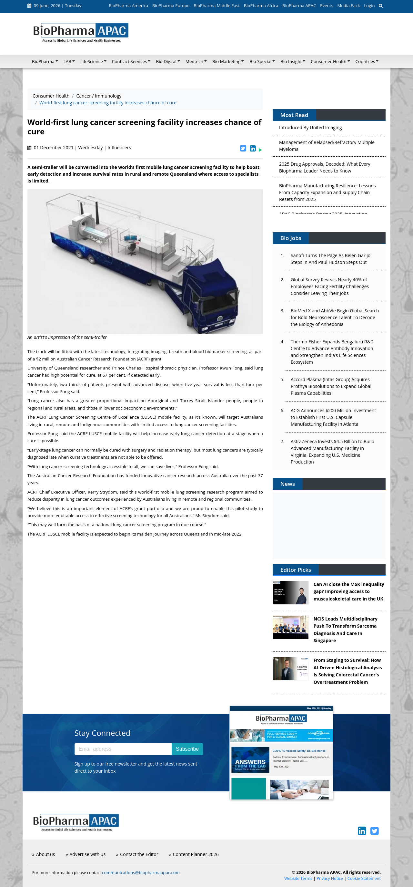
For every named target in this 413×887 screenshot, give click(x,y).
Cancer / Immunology (98, 96)
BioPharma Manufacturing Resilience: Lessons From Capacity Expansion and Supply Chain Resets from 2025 (327, 194)
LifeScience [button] (91, 61)
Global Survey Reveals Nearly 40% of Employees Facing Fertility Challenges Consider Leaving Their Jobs (330, 286)
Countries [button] (365, 61)
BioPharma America (128, 5)
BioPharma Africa (261, 5)
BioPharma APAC (299, 5)
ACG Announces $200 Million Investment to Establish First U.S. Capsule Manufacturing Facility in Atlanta (333, 417)
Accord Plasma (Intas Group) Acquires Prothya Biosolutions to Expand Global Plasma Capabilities (331, 386)
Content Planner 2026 (194, 854)
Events (326, 5)
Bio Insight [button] (291, 61)
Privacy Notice (330, 878)
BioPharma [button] (43, 61)
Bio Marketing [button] (226, 61)
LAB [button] (67, 61)
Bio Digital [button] (166, 61)
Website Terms (298, 878)
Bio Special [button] (260, 61)
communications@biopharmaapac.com (141, 872)
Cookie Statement (364, 878)
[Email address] (123, 749)
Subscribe (187, 749)
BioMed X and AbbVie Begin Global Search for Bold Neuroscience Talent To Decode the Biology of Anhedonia (335, 317)
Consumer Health (51, 96)
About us (43, 854)
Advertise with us (86, 854)
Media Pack (348, 5)
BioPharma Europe (171, 5)
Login (369, 5)
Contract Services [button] (129, 61)
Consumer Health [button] (328, 61)
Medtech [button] (194, 61)
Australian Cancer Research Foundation (96, 359)
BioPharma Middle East (217, 5)
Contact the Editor (137, 854)
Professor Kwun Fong (220, 368)
